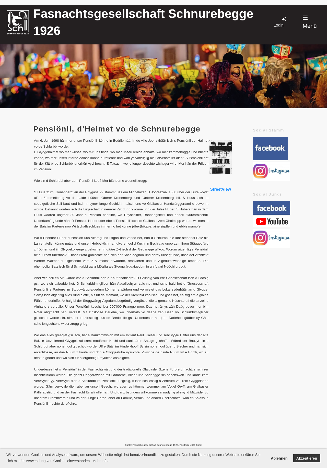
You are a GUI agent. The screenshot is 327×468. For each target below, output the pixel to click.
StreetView (220, 189)
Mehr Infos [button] (100, 461)
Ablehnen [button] (279, 458)
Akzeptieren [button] (306, 458)
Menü (310, 22)
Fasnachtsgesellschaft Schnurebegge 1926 (143, 22)
